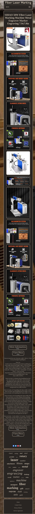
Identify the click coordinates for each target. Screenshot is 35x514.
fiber (22, 484)
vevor (22, 477)
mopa (26, 463)
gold (21, 495)
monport (14, 485)
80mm (20, 463)
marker (16, 477)
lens (17, 457)
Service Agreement (18, 510)
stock (19, 467)
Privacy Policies (18, 508)
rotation (14, 467)
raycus (12, 491)
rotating (25, 492)
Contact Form (18, 505)
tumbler (23, 461)
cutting (16, 453)
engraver (18, 470)
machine (21, 480)
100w (9, 467)
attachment (11, 464)
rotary (23, 456)
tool (21, 453)
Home (18, 502)
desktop (26, 474)
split (21, 489)
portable (11, 457)
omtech (27, 489)
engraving (14, 473)
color (27, 477)
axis (16, 494)
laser (14, 460)
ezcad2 (9, 477)
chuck (11, 453)
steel (26, 453)
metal (25, 466)
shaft (20, 491)
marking (12, 488)
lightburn (12, 481)
